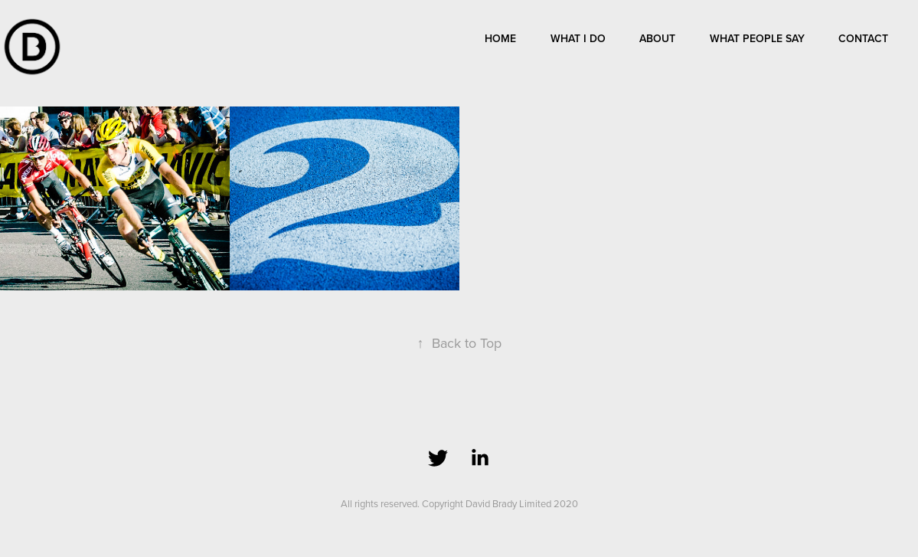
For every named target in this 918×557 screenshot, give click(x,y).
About (657, 38)
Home (500, 38)
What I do (578, 38)
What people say (757, 38)
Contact (863, 38)
